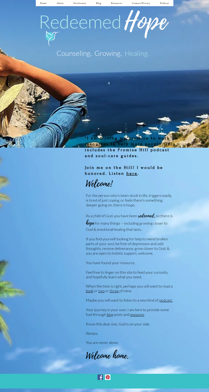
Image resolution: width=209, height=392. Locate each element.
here (132, 173)
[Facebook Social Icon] (100, 377)
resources (137, 314)
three (114, 290)
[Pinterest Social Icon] (107, 377)
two (101, 290)
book (89, 290)
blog (110, 314)
